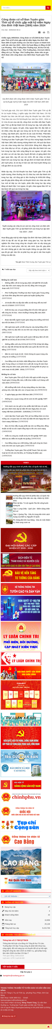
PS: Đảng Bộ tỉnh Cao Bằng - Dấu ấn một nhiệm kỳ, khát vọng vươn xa (31, 521)
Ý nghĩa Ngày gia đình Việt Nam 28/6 (18, 394)
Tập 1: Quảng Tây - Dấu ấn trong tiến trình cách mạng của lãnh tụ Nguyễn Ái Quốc (31, 515)
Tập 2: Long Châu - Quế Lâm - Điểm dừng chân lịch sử (31, 510)
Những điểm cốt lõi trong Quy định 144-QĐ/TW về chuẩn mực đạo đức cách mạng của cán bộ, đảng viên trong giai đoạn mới (25, 285)
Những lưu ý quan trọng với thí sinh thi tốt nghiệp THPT (26, 399)
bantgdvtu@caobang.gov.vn (13, 976)
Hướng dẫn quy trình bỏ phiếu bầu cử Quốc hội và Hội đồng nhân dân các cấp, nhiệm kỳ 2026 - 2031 (31, 498)
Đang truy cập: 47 (8, 1016)
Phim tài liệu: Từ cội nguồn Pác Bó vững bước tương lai (30, 504)
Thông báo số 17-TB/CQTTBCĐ (15, 940)
